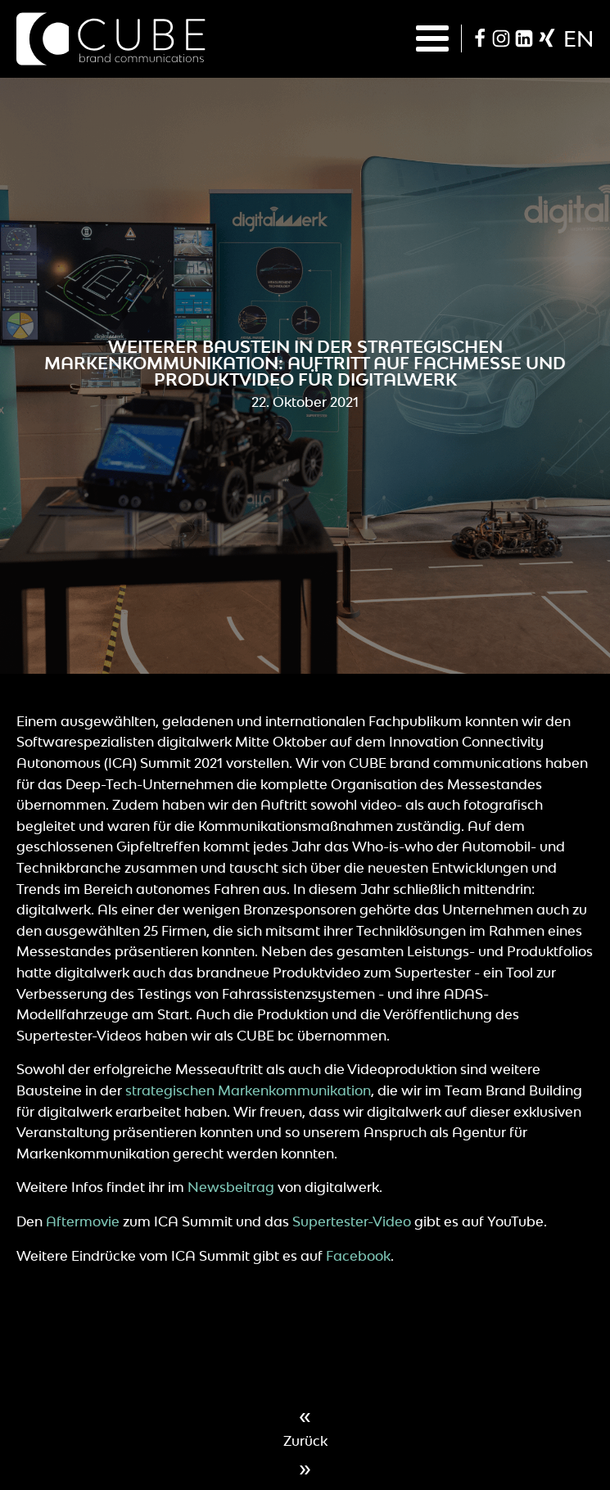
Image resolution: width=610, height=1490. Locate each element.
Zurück (305, 1441)
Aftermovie (83, 1221)
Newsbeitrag (231, 1187)
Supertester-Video (351, 1221)
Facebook (358, 1256)
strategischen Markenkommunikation (248, 1090)
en (578, 38)
